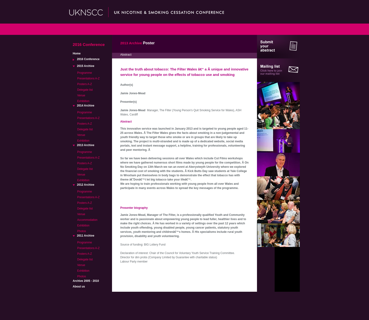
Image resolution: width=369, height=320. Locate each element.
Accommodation (87, 220)
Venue (81, 95)
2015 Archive (85, 66)
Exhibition (83, 101)
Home (76, 53)
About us (79, 286)
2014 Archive (85, 105)
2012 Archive (85, 184)
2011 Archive (85, 235)
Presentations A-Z (88, 78)
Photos (81, 231)
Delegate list (85, 89)
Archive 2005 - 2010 (86, 281)
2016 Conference (88, 59)
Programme (84, 72)
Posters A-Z (84, 84)
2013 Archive (85, 145)
